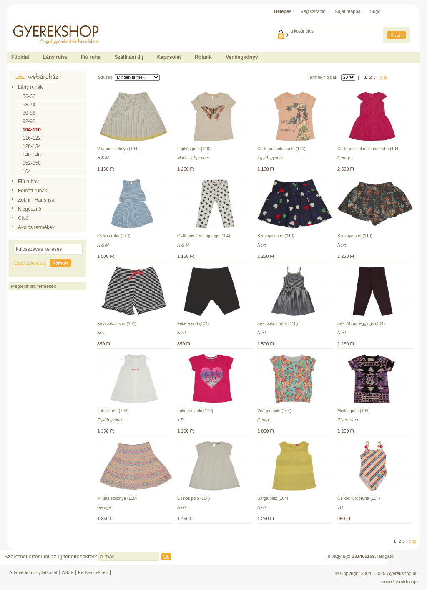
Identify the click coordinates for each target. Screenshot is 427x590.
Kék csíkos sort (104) (116, 323)
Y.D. (181, 420)
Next (261, 245)
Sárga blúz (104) (272, 498)
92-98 (29, 121)
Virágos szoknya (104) (117, 148)
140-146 (32, 155)
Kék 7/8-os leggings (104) (361, 323)
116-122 (32, 138)
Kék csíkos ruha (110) (277, 323)
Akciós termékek (36, 227)
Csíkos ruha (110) (113, 236)
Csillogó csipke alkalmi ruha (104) (368, 148)
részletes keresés (29, 263)
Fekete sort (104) (193, 323)
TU (340, 507)
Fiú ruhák (28, 181)
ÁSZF (67, 572)
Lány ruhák (30, 87)
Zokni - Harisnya (36, 200)
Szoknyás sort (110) (275, 236)
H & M (103, 158)
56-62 (29, 96)
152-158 (32, 163)
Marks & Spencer (193, 158)
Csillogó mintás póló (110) (281, 148)
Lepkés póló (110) (194, 148)
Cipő (23, 218)
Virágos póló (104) (274, 410)
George (344, 158)
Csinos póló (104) (193, 498)
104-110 (32, 130)
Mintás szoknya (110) (117, 498)
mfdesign (408, 581)
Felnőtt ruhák (32, 191)
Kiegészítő (29, 209)
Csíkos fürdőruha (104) (358, 498)
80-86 (29, 113)
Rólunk (203, 57)
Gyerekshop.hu (402, 573)
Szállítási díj (128, 57)
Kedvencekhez (93, 572)
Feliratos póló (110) (195, 410)
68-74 (29, 105)
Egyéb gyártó (269, 158)
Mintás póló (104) (353, 410)
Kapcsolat (169, 57)
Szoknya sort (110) (354, 236)
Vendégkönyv (242, 57)
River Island (348, 420)
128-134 (32, 146)
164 (27, 171)
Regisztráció (313, 11)
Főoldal (20, 57)
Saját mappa (348, 11)
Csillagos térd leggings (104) (203, 236)
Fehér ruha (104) (112, 410)
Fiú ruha (90, 57)
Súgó (375, 11)
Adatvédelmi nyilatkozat (33, 572)
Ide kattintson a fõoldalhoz (33, 20)
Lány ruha (55, 57)
